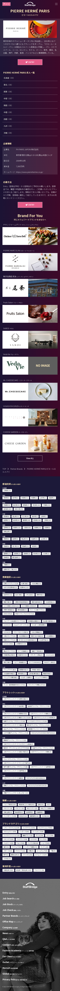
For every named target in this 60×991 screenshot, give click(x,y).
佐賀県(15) (17, 554)
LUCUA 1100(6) (8, 644)
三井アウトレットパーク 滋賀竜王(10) (42, 767)
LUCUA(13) (7, 632)
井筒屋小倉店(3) (37, 670)
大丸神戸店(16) (43, 640)
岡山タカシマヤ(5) (9, 651)
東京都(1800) (8, 509)
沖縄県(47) (7, 565)
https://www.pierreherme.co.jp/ (29, 172)
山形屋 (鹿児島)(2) (34, 674)
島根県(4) (15, 539)
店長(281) (41, 804)
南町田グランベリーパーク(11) (37, 729)
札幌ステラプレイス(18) (11, 583)
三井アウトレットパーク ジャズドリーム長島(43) (18, 744)
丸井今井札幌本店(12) (10, 587)
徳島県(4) (6, 546)
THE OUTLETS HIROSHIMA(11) (35, 778)
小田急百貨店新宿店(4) (21, 602)
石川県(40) (25, 516)
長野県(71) (7, 520)
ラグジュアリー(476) (10, 831)
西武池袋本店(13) (37, 602)
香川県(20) (15, 546)
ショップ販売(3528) (10, 804)
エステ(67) (33, 839)
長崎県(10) (27, 554)
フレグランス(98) (22, 839)
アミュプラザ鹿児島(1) (10, 677)
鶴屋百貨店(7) (47, 674)
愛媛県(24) (25, 546)
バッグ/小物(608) (33, 843)
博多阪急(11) (22, 674)
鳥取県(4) (6, 539)
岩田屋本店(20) (23, 670)
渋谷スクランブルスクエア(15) (24, 614)
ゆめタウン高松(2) (49, 662)
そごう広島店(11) (23, 651)
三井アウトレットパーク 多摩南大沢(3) (15, 714)
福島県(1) (52, 498)
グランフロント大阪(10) (21, 632)
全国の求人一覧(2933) (10, 569)
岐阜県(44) (16, 520)
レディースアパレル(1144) (11, 828)
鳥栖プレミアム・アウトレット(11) (14, 785)
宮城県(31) (24, 498)
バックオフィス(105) (10, 816)
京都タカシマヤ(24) (10, 640)
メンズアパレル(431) (29, 828)
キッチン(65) (44, 847)
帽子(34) (6, 847)
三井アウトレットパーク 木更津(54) (44, 717)
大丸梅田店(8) (50, 636)
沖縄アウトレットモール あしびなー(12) (16, 793)
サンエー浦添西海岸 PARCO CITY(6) (14, 685)
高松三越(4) (7, 662)
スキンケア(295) (9, 839)
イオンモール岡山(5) (36, 655)
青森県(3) (6, 498)
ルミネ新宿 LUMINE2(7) (29, 606)
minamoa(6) (50, 655)
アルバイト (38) (39, 870)
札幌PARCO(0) (24, 587)
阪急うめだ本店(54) (37, 636)
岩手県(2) (15, 498)
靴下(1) (6, 855)
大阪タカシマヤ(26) (10, 636)
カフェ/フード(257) (41, 855)
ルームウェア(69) (42, 851)
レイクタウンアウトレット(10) (37, 721)
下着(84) (53, 851)
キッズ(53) (43, 839)
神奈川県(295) (19, 509)
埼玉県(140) (36, 505)
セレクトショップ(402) (45, 828)
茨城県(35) (7, 505)
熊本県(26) (36, 554)
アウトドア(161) (20, 851)
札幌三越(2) (24, 583)
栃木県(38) (16, 505)
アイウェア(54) (16, 847)
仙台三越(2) (18, 595)
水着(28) (31, 851)
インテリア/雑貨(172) (30, 847)
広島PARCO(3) (22, 655)
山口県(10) (44, 539)
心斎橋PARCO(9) (21, 644)
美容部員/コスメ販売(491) (27, 804)
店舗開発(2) (40, 812)
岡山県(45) (24, 539)
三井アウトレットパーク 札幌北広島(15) (16, 699)
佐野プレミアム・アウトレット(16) (14, 721)
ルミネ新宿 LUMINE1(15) (11, 606)
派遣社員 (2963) (8, 870)
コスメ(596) (49, 835)
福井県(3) (35, 516)
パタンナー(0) (19, 808)
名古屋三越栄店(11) (49, 621)
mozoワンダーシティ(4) (21, 625)
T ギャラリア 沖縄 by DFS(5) (36, 685)
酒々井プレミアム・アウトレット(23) (38, 725)
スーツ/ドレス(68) (37, 831)
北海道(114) (7, 490)
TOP (4, 469)
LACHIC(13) (7, 625)
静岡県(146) (26, 520)
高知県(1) (35, 546)
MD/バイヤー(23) (32, 808)
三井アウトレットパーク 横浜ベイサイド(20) (17, 717)
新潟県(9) (6, 516)
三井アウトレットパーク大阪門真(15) (15, 771)
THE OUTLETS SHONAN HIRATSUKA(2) (43, 733)
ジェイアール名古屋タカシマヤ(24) (14, 621)
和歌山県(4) (7, 531)
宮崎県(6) (6, 557)
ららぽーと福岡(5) (26, 677)
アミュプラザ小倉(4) (10, 670)
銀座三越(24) (7, 602)
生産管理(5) (29, 812)
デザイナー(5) (8, 808)
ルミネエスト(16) (44, 606)
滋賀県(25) (7, 528)
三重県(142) (47, 520)
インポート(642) (24, 831)
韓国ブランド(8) (28, 835)
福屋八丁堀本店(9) (37, 651)
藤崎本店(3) (40, 595)
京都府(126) (16, 528)
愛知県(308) (37, 520)
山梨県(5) (44, 516)
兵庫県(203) (37, 528)
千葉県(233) (46, 505)
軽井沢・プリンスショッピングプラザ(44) (16, 748)
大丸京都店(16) (23, 636)
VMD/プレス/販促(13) (47, 808)
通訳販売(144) (34, 816)
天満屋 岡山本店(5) (9, 655)
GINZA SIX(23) (8, 614)
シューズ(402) (45, 843)
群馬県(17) (26, 505)
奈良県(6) (47, 528)
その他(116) (7, 858)
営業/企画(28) (8, 812)
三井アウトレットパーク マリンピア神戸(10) (17, 763)
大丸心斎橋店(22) (36, 632)
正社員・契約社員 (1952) (23, 870)
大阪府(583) (27, 528)
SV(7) (48, 804)
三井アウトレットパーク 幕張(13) (40, 714)
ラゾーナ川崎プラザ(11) (37, 610)
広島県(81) (34, 539)
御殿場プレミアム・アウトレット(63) (15, 740)
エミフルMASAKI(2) (35, 662)
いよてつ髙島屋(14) (20, 662)
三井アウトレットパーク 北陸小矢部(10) (16, 752)
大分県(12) (46, 554)
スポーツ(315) (8, 851)
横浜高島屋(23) (22, 610)
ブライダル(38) (27, 855)
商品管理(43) (19, 812)
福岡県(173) (7, 554)
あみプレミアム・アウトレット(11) (14, 729)
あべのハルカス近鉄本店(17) (27, 640)
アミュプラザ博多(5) (41, 677)
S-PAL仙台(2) (30, 595)
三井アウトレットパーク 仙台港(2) (14, 706)
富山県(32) (15, 516)
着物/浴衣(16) (15, 855)
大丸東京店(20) (50, 602)
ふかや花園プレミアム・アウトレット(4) (16, 733)
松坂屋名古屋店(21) (34, 621)
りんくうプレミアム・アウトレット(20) (16, 759)
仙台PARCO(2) (8, 595)
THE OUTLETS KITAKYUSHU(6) (37, 785)
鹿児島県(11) (16, 557)
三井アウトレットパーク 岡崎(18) (41, 752)
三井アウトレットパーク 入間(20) (14, 725)
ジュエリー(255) (8, 843)
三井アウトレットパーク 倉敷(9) (13, 778)
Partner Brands (16, 469)
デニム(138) (39, 835)
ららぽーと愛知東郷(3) (39, 625)
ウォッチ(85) (20, 843)
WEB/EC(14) (23, 816)
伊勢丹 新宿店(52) (9, 610)
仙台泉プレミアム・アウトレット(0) (39, 706)
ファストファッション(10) (12, 835)
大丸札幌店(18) (36, 583)
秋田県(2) (34, 498)
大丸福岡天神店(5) (9, 674)
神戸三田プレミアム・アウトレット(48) (16, 767)
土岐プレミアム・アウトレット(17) (42, 748)
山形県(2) (43, 498)
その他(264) (45, 816)
